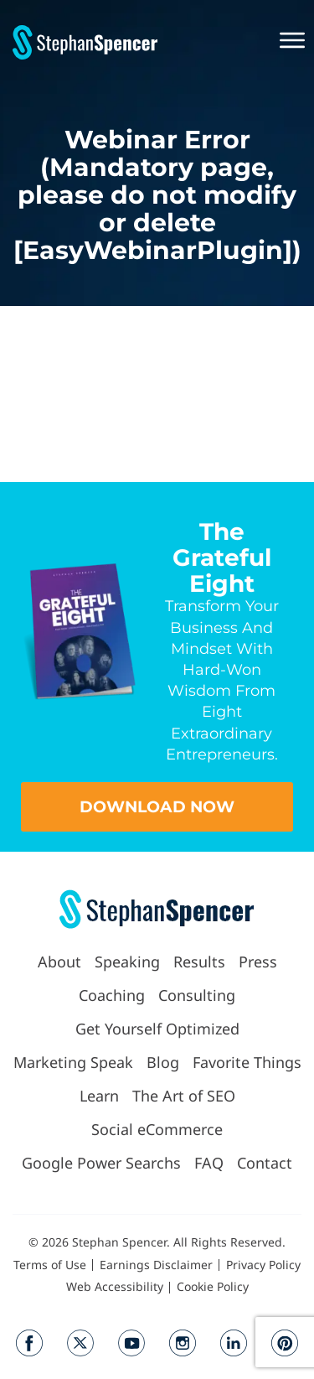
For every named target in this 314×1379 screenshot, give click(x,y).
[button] (290, 42)
